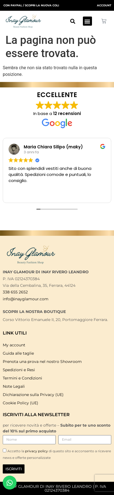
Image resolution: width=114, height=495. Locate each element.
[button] (72, 21)
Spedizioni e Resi (19, 369)
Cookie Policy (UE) (20, 402)
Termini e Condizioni (22, 378)
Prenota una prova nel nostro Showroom (42, 361)
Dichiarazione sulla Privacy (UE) (33, 394)
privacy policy (37, 451)
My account (14, 345)
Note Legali (14, 386)
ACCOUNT (104, 5)
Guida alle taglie (18, 353)
